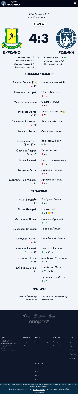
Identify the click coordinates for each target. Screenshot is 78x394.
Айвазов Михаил (51, 121)
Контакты (72, 358)
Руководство (73, 342)
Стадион (72, 350)
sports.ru (38, 368)
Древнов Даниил (51, 170)
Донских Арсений (52, 219)
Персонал (72, 346)
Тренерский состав (59, 346)
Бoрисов (51, 57)
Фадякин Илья (50, 102)
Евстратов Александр (54, 160)
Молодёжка (27, 346)
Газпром (38, 380)
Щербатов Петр (51, 267)
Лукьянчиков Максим (54, 277)
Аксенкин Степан (51, 131)
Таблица (37, 346)
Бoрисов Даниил (51, 140)
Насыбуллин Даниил (53, 238)
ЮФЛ (37, 372)
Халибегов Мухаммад (54, 258)
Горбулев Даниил (51, 199)
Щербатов (51, 64)
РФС (36, 376)
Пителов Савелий (52, 82)
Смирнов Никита (51, 248)
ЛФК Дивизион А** (39, 14)
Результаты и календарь (42, 342)
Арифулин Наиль (51, 179)
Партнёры (72, 354)
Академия (26, 342)
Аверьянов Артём (52, 111)
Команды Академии (59, 342)
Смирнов (51, 60)
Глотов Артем (49, 150)
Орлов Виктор (50, 92)
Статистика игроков (40, 350)
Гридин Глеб (48, 209)
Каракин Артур (50, 228)
